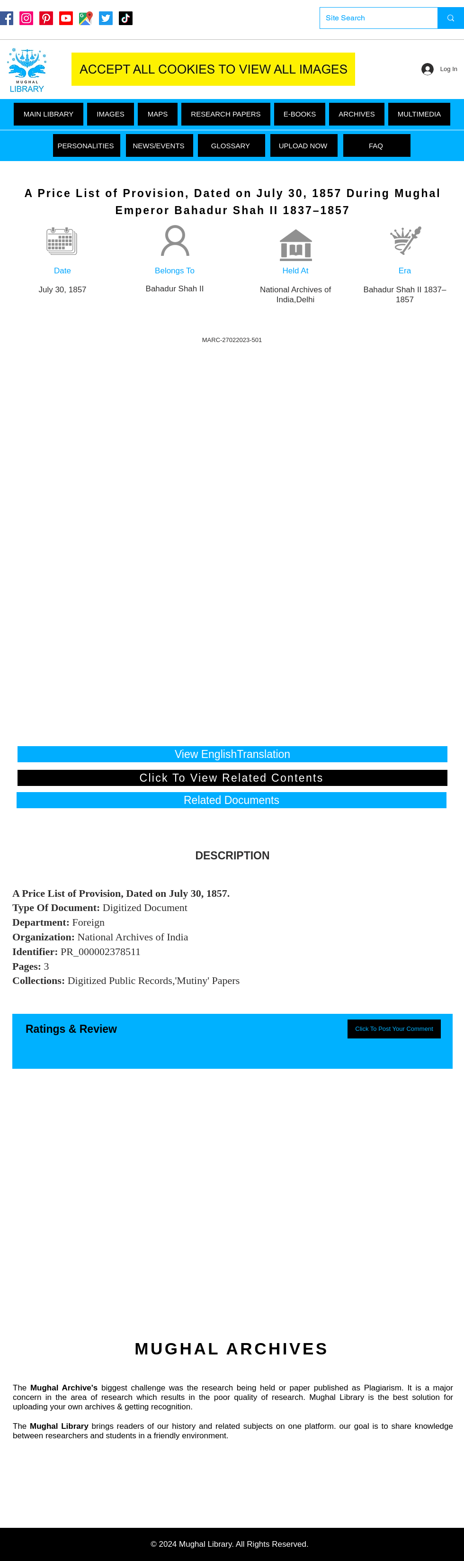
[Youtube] (66, 18)
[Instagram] (26, 18)
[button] (419, 114)
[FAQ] (376, 145)
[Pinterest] (46, 18)
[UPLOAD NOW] (304, 145)
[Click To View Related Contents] (232, 778)
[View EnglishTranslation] (232, 754)
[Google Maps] (86, 18)
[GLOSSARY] (231, 145)
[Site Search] (372, 18)
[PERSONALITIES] (86, 145)
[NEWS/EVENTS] (159, 145)
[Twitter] (106, 18)
